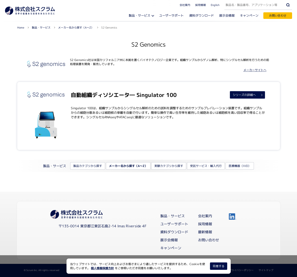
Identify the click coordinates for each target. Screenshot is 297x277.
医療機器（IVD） (240, 166)
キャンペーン (249, 15)
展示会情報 (227, 15)
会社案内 (185, 5)
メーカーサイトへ (254, 70)
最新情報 (205, 232)
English (215, 5)
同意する (218, 266)
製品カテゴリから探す (87, 166)
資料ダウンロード (201, 15)
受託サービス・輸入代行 (206, 166)
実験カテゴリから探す (168, 166)
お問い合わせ (277, 15)
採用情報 (200, 5)
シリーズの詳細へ (244, 95)
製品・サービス (139, 15)
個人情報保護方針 (102, 268)
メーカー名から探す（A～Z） (128, 166)
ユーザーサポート (171, 15)
